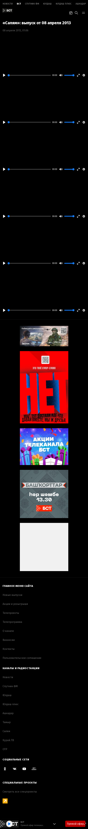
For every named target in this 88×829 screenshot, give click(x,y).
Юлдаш (47, 3)
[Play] (4, 75)
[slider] (29, 75)
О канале (8, 630)
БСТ (19, 3)
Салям (6, 731)
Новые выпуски (12, 594)
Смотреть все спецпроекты (20, 791)
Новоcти (8, 3)
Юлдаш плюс (64, 3)
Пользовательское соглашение (22, 657)
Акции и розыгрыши (15, 603)
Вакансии (9, 639)
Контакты (9, 648)
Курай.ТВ (8, 740)
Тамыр (7, 722)
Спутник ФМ (32, 3)
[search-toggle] (76, 12)
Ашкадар (81, 3)
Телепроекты (11, 612)
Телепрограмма (12, 621)
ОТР (5, 749)
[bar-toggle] (83, 12)
